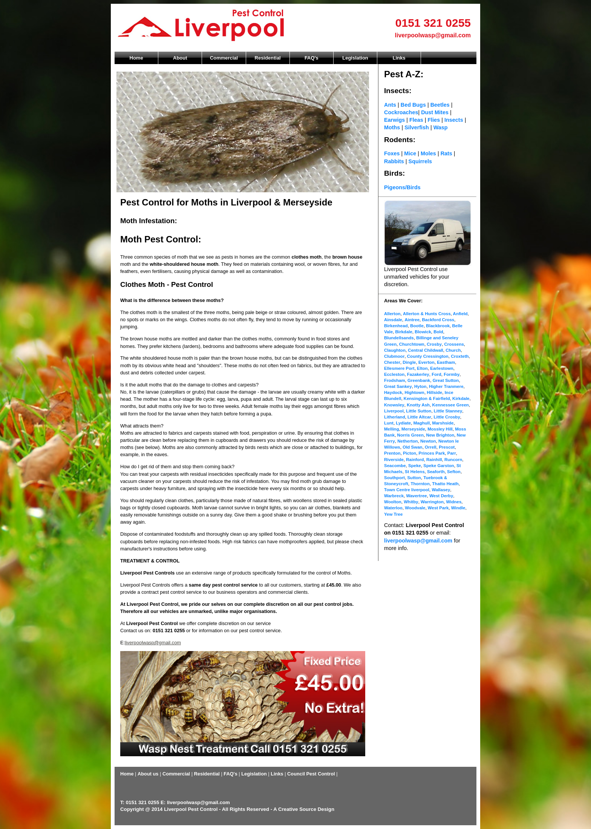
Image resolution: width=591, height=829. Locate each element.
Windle (458, 508)
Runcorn (453, 459)
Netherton (407, 441)
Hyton (420, 386)
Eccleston (394, 374)
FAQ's (311, 58)
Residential (268, 58)
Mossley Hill (440, 429)
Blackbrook (438, 325)
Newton (428, 441)
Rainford (415, 459)
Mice (410, 153)
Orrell (430, 447)
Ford (436, 374)
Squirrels (420, 161)
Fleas (416, 120)
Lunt (388, 423)
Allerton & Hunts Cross (427, 313)
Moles (428, 153)
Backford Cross (438, 319)
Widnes (453, 502)
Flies (434, 120)
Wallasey (441, 489)
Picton (409, 453)
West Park (438, 508)
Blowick (423, 331)
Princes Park (432, 453)
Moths (392, 127)
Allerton (392, 313)
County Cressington (428, 356)
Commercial (224, 58)
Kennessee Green (450, 405)
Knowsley (394, 405)
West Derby (441, 495)
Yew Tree (393, 514)
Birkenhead (396, 325)
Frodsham (394, 380)
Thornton (420, 483)
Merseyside (413, 429)
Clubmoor (394, 356)
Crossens (454, 344)
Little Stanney (448, 411)
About (180, 58)
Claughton (395, 350)
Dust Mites (435, 112)
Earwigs (394, 120)
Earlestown (441, 368)
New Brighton (440, 435)
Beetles (440, 105)
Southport (394, 477)
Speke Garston (438, 465)
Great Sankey (398, 386)
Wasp (440, 127)
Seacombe (395, 465)
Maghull (421, 423)
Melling (391, 429)
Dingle (409, 362)
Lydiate (403, 423)
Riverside (394, 459)
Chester (392, 362)
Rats (446, 153)
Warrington (432, 502)
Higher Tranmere (446, 386)
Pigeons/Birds (402, 187)
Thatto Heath (445, 483)
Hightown (414, 392)
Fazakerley (418, 374)
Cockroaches (401, 112)
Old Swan (412, 447)
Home (136, 58)
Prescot (447, 447)
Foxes (392, 153)
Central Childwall (425, 350)
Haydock (393, 392)
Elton (422, 368)
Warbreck (394, 495)
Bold (438, 331)
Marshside (443, 423)
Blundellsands (399, 338)
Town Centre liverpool (406, 489)
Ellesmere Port (399, 368)
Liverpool (394, 411)
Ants (390, 105)
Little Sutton (418, 411)
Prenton (392, 453)
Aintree (412, 319)
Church (453, 350)
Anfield (460, 313)
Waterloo (393, 508)
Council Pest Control (311, 774)
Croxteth (460, 356)
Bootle (417, 325)
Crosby (434, 344)
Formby (451, 374)
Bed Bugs (413, 105)
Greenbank (418, 380)
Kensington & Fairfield (427, 398)
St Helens (414, 471)
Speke (414, 465)
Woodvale (415, 508)
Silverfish (416, 127)
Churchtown (411, 344)
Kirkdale (460, 398)
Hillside (434, 392)
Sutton (414, 477)
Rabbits (394, 161)
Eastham (446, 362)
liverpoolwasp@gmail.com (433, 35)
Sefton (454, 471)
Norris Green (410, 435)
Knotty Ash (418, 405)
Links (399, 58)
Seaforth (436, 471)
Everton (426, 362)
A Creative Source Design (303, 809)
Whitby (411, 502)
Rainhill (434, 459)
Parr (451, 453)
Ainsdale (393, 319)
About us (148, 774)
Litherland (394, 417)
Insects (453, 120)
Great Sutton (446, 380)
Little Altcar (419, 417)
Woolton (392, 502)
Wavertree (416, 495)
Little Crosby (446, 417)
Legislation (355, 58)
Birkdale (403, 331)
